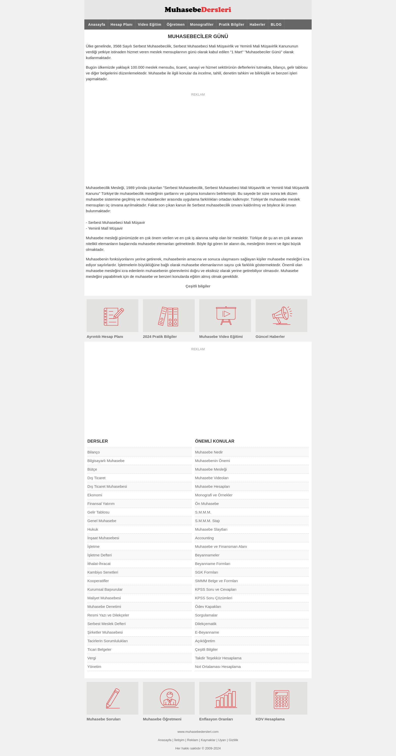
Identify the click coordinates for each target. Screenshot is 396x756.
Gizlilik (233, 740)
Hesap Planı (122, 24)
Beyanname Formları (212, 563)
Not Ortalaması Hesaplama (218, 666)
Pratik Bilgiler (231, 24)
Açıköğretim (205, 641)
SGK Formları (206, 572)
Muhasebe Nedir (209, 452)
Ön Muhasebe (207, 503)
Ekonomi (94, 495)
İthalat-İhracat (99, 563)
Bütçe (92, 469)
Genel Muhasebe (101, 521)
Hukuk (92, 529)
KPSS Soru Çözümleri (213, 598)
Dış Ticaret (96, 478)
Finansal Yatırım (101, 503)
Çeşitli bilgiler (198, 286)
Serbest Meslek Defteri (106, 624)
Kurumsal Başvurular (104, 589)
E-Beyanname (207, 632)
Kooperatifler (98, 581)
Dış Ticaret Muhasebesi (107, 486)
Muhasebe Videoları (212, 478)
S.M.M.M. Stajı (207, 521)
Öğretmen (176, 24)
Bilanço (93, 452)
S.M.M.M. (203, 512)
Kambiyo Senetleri (102, 572)
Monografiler (202, 24)
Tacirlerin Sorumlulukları (107, 641)
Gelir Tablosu (98, 512)
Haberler (257, 24)
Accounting (204, 538)
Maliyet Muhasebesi (104, 598)
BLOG (276, 24)
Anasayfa (96, 24)
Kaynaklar (208, 740)
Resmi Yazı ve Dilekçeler (108, 615)
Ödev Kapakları (208, 606)
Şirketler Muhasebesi (105, 632)
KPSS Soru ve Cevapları (215, 589)
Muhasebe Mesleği (211, 469)
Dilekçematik (205, 624)
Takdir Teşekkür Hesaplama (218, 658)
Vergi (91, 658)
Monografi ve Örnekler (213, 495)
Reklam (192, 740)
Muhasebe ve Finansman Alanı (221, 546)
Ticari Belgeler (99, 649)
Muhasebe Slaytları (211, 529)
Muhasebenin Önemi (212, 460)
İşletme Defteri (99, 555)
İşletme (93, 546)
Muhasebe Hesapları (212, 486)
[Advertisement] (352, 106)
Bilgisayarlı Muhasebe (106, 460)
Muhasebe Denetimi (104, 606)
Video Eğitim (149, 24)
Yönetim (94, 666)
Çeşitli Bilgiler (206, 649)
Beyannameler (207, 555)
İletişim (179, 740)
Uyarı (222, 740)
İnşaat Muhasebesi (103, 538)
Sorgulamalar (206, 615)
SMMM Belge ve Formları (216, 581)
